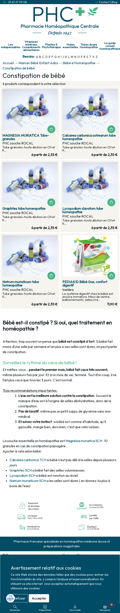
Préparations (45, 608)
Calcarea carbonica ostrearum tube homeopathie (89, 137)
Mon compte (75, 608)
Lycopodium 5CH (22, 475)
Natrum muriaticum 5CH (28, 481)
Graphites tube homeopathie (23, 208)
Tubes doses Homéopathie (89, 46)
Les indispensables (10, 46)
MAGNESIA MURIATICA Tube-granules (25, 137)
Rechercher (15, 608)
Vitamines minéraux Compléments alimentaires (31, 45)
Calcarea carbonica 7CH (28, 460)
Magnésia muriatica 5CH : (84, 441)
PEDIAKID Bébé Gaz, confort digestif (84, 283)
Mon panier (106, 607)
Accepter (39, 598)
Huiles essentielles (70, 46)
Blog (114, 2)
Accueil (8, 63)
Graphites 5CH (21, 470)
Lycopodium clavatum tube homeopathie (82, 210)
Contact (104, 2)
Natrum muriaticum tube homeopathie (20, 283)
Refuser (19, 598)
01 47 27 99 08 (17, 2)
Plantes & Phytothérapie (51, 46)
